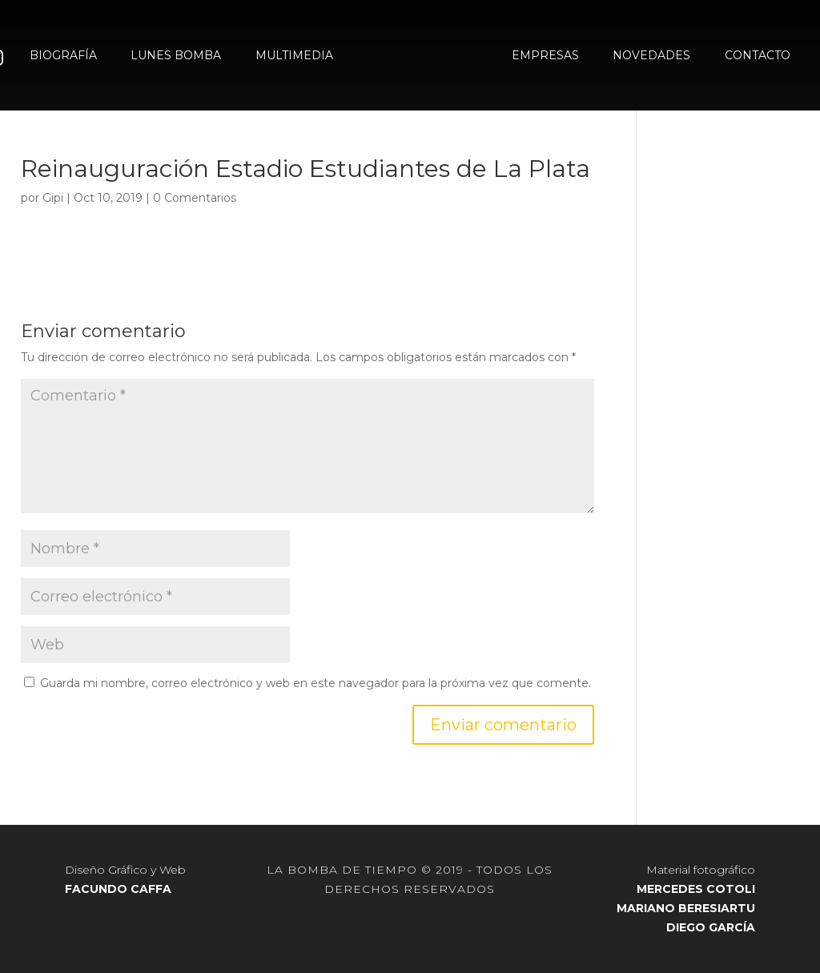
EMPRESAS (545, 56)
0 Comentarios (194, 198)
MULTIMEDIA (294, 56)
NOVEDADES (651, 56)
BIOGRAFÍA (63, 56)
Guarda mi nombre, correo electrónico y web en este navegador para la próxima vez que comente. (315, 683)
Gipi (52, 198)
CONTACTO (757, 56)
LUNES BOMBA (176, 56)
